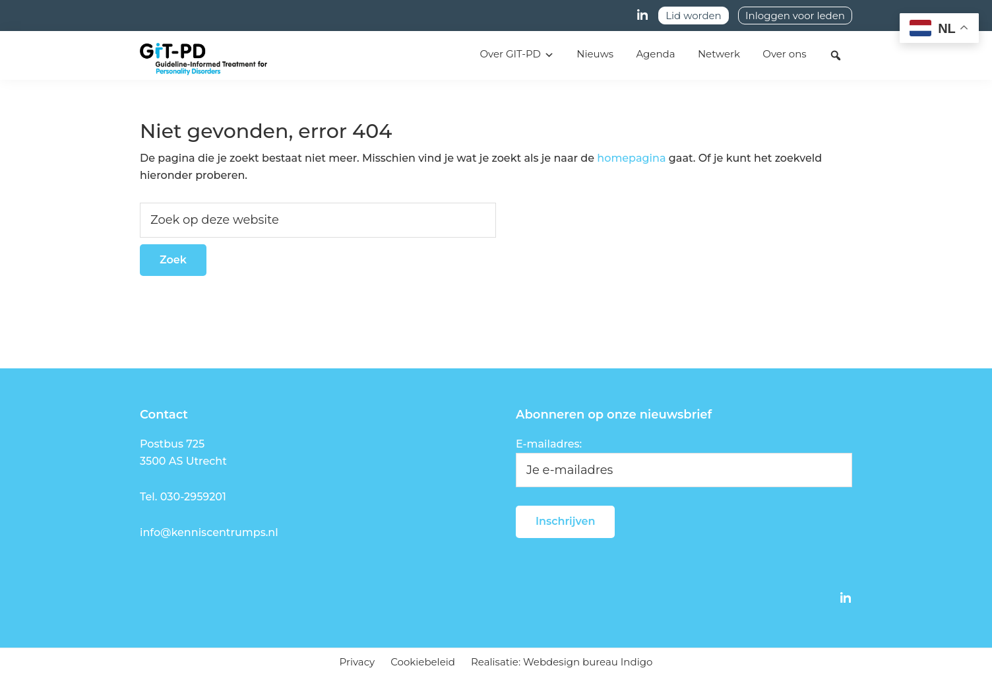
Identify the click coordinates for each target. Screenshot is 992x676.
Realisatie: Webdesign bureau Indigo (561, 662)
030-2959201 (193, 496)
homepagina (631, 158)
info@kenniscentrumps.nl (209, 532)
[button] (835, 55)
